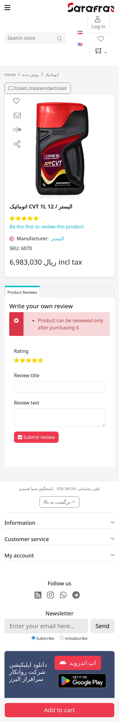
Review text (26, 402)
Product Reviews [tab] (22, 292)
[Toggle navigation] (36, 7)
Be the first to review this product (47, 226)
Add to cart (59, 710)
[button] (17, 115)
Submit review (36, 437)
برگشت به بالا (59, 502)
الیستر (57, 238)
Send (102, 626)
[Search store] (59, 38)
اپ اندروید (78, 663)
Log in (98, 23)
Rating (21, 351)
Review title (26, 375)
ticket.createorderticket (37, 88)
